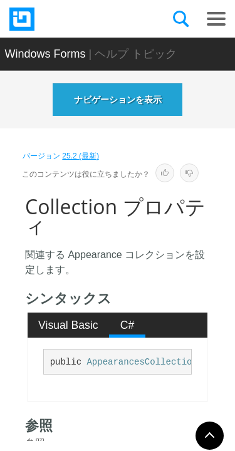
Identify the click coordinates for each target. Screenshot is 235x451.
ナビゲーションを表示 (118, 100)
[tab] (69, 325)
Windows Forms (45, 54)
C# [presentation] (127, 325)
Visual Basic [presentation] (68, 325)
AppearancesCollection (141, 362)
